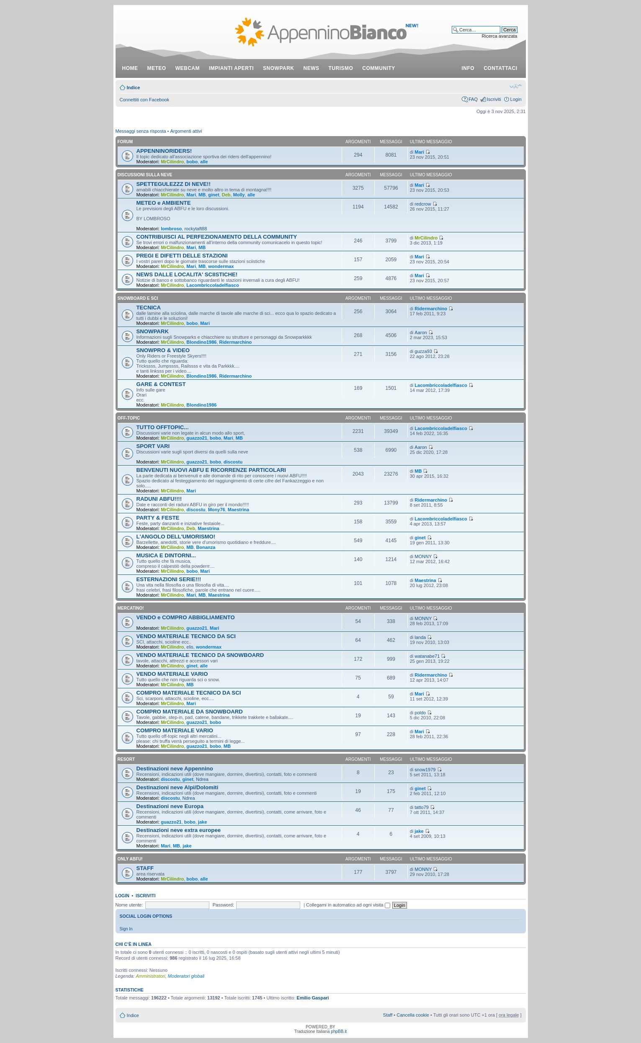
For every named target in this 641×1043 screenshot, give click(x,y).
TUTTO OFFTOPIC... (162, 427)
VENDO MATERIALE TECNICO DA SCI (186, 636)
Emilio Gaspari (313, 997)
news (311, 68)
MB (202, 194)
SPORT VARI (153, 446)
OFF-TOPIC (129, 418)
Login (516, 99)
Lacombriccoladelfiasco (212, 285)
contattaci (500, 68)
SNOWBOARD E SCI (138, 298)
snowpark (278, 68)
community (378, 68)
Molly (239, 194)
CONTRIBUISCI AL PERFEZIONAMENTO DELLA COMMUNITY (216, 237)
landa (420, 637)
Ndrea (202, 779)
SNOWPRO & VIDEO (163, 350)
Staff (387, 1014)
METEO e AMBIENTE (163, 203)
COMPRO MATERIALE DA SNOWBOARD (189, 711)
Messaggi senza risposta (141, 131)
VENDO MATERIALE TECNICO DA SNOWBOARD (200, 655)
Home (130, 68)
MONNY (423, 556)
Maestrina (238, 509)
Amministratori (150, 976)
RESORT (126, 759)
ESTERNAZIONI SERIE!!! (168, 579)
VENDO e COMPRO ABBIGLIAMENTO (185, 617)
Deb (226, 194)
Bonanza (206, 547)
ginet (213, 194)
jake (202, 821)
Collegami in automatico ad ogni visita (348, 904)
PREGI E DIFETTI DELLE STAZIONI (182, 255)
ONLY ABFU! (130, 859)
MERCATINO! (131, 608)
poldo (420, 712)
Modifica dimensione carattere (516, 86)
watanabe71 (427, 656)
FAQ (473, 99)
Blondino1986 (201, 342)
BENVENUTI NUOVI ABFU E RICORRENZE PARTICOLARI (211, 470)
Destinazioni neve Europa (170, 806)
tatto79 (421, 807)
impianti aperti (231, 68)
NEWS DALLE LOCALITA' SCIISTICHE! (187, 274)
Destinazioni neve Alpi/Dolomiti (177, 787)
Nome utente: (129, 904)
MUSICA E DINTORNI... (166, 555)
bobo (192, 161)
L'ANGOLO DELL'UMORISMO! (176, 536)
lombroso (171, 228)
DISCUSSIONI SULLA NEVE (145, 175)
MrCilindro (172, 161)
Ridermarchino (430, 308)
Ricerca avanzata (499, 36)
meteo (156, 68)
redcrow (422, 203)
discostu (233, 461)
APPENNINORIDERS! (164, 151)
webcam (187, 68)
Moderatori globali (186, 976)
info (468, 68)
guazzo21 (196, 437)
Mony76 (216, 509)
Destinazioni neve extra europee (178, 830)
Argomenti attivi (186, 131)
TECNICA (148, 307)
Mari (419, 152)
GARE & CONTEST (161, 384)
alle (204, 161)
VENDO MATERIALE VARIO (172, 674)
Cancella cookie (412, 1014)
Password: (223, 904)
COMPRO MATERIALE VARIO (174, 730)
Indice (133, 87)
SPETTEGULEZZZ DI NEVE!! (173, 184)
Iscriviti (494, 99)
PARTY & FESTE (158, 518)
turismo (341, 68)
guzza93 (423, 351)
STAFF (145, 868)
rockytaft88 (195, 228)
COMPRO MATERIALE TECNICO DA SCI (188, 693)
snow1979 (424, 769)
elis (189, 646)
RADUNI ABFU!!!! (159, 499)
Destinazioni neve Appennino (174, 768)
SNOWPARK (152, 331)
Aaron (420, 332)
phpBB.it (339, 1031)
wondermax (221, 266)
